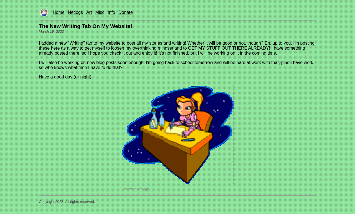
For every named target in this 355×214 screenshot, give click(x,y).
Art (89, 12)
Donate (125, 12)
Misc (99, 12)
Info (111, 12)
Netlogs (75, 12)
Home (59, 12)
